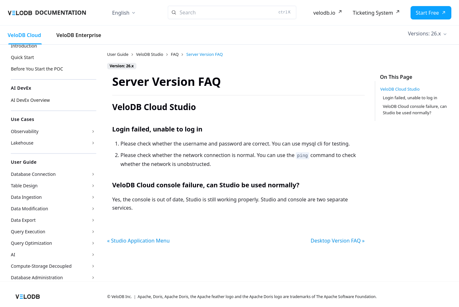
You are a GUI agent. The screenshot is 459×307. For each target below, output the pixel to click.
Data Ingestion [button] (26, 197)
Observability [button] (25, 131)
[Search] (232, 12)
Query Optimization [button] (31, 243)
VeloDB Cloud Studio (399, 89)
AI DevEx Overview (30, 100)
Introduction (24, 46)
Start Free (427, 12)
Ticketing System (373, 12)
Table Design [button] (24, 186)
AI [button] (13, 254)
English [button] (120, 12)
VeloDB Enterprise (78, 35)
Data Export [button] (23, 220)
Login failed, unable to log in (410, 98)
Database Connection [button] (33, 174)
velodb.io (324, 12)
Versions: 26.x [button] (424, 33)
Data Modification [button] (29, 209)
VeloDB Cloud (24, 35)
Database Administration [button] (37, 277)
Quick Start (22, 57)
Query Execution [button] (28, 231)
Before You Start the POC (37, 69)
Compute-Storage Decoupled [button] (41, 266)
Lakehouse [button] (22, 143)
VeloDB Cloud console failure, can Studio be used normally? (415, 109)
